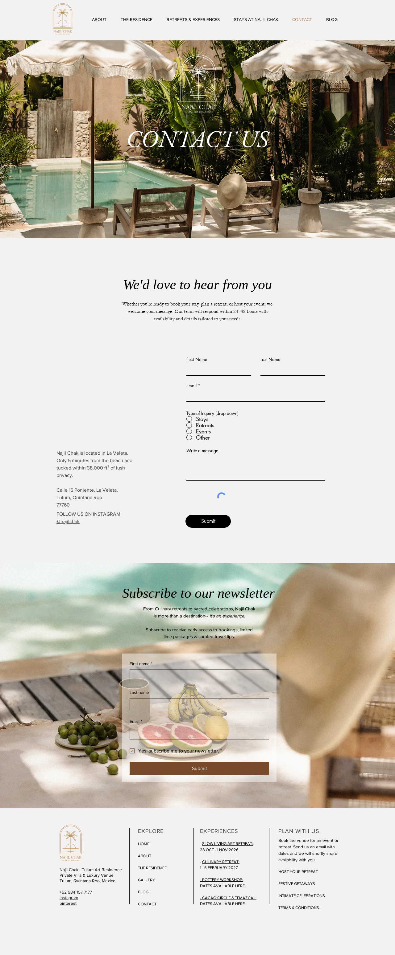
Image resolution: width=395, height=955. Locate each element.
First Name (196, 359)
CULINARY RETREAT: (220, 861)
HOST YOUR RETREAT (298, 871)
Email (191, 385)
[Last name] (197, 705)
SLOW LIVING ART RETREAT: (227, 843)
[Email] (197, 733)
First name (141, 664)
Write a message (202, 451)
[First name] (197, 676)
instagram (69, 897)
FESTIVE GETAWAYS (296, 883)
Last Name (270, 359)
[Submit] (208, 521)
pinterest (68, 903)
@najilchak (68, 521)
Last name (139, 692)
